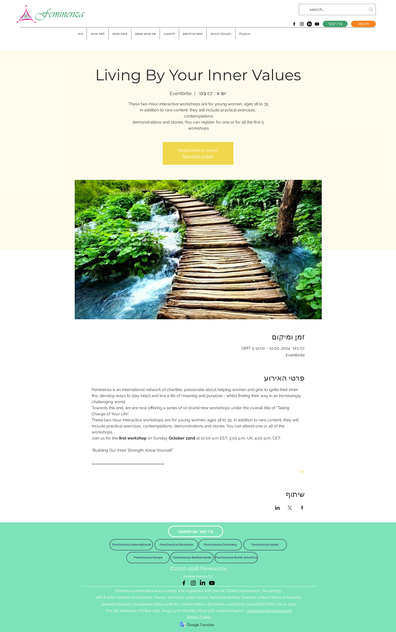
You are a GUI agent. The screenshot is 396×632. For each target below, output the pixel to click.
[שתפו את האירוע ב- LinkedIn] (277, 508)
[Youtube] (316, 24)
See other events (198, 156)
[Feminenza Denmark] (176, 544)
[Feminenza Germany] (220, 544)
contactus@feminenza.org (269, 611)
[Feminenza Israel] (265, 544)
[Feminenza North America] (236, 557)
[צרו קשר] (335, 24)
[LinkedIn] (309, 24)
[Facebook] (294, 24)
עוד (302, 471)
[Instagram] (301, 24)
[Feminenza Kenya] (148, 557)
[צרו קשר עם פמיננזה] (195, 531)
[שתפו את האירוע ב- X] (289, 508)
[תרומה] (363, 24)
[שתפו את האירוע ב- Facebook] (302, 508)
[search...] (338, 9)
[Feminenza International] (131, 544)
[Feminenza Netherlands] (192, 557)
